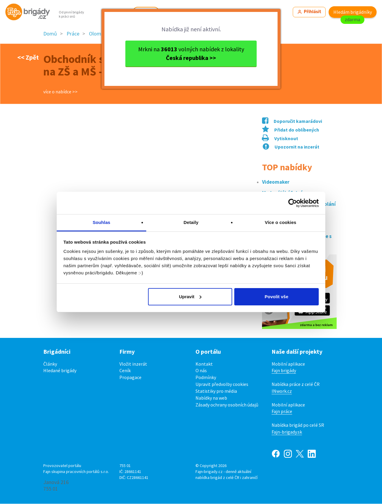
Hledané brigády (59, 371)
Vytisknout (280, 139)
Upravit (190, 296)
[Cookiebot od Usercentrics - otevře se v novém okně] (293, 203)
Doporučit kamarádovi (292, 121)
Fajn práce (282, 412)
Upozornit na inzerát (291, 147)
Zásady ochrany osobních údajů (226, 405)
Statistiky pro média (216, 391)
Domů (50, 33)
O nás (201, 371)
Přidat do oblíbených (290, 130)
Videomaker (275, 182)
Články (50, 364)
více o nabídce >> (60, 92)
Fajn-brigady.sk (287, 432)
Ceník (125, 371)
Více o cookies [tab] (280, 222)
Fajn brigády (284, 371)
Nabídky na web (211, 398)
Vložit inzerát (133, 364)
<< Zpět (28, 57)
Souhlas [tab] (101, 222)
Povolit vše (276, 296)
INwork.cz (282, 391)
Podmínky (205, 378)
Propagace (130, 378)
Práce (73, 33)
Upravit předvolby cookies (221, 384)
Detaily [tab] (191, 222)
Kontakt (204, 364)
